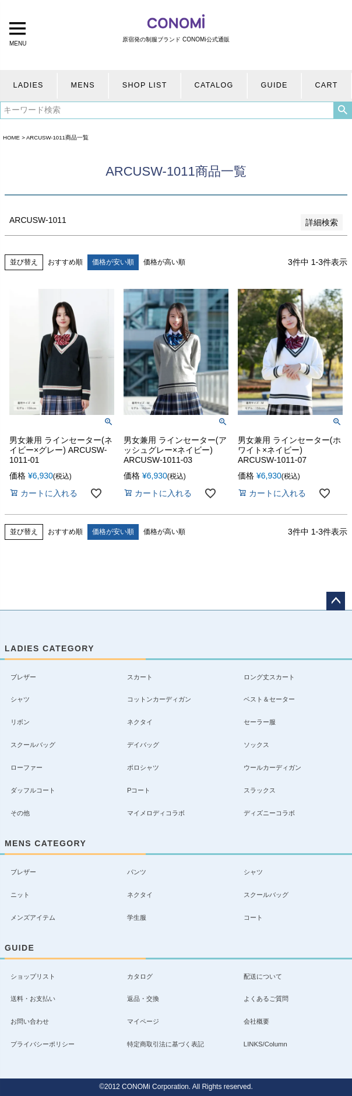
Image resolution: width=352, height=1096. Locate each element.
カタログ (140, 976)
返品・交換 (143, 998)
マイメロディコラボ (156, 812)
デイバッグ (143, 744)
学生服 (136, 917)
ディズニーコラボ (269, 812)
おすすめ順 (65, 262)
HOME (11, 137)
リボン (20, 721)
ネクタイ (140, 721)
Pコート (139, 790)
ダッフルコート (32, 790)
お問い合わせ (29, 1021)
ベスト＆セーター (269, 699)
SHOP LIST (144, 85)
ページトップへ (335, 601)
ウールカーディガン (272, 767)
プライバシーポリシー (42, 1044)
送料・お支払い (32, 998)
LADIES (28, 85)
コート (253, 917)
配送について (263, 976)
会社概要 (256, 1021)
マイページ (143, 1021)
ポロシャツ (143, 767)
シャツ (20, 699)
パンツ (136, 871)
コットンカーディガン (159, 699)
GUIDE (274, 85)
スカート (140, 676)
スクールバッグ (32, 744)
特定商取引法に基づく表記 (165, 1044)
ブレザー (23, 676)
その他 (20, 812)
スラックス (260, 790)
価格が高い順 (164, 262)
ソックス (256, 744)
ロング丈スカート (269, 676)
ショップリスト (32, 976)
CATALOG (214, 85)
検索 (342, 110)
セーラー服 (260, 721)
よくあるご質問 (266, 998)
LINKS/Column (265, 1044)
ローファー (26, 767)
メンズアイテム (32, 917)
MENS (83, 85)
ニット (20, 894)
